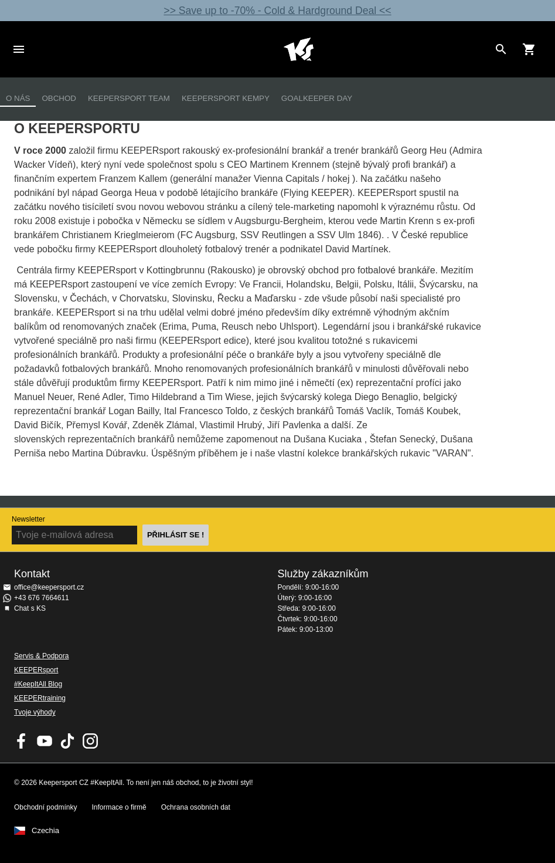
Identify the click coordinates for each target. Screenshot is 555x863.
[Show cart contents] (529, 49)
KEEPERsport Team (129, 98)
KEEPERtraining (40, 698)
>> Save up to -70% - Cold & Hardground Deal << (277, 10)
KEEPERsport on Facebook (21, 741)
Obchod (59, 98)
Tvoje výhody (35, 712)
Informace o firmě (118, 807)
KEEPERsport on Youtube (44, 741)
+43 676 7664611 (41, 598)
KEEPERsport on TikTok (67, 741)
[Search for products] (501, 49)
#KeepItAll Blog (38, 684)
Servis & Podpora (41, 656)
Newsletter (28, 519)
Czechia (45, 831)
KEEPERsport (36, 670)
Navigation (19, 49)
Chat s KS (30, 608)
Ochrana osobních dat (195, 807)
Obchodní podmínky (45, 807)
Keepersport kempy (226, 98)
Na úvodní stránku (298, 49)
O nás (18, 98)
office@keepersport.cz (49, 587)
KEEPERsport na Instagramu (90, 741)
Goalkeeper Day (316, 98)
